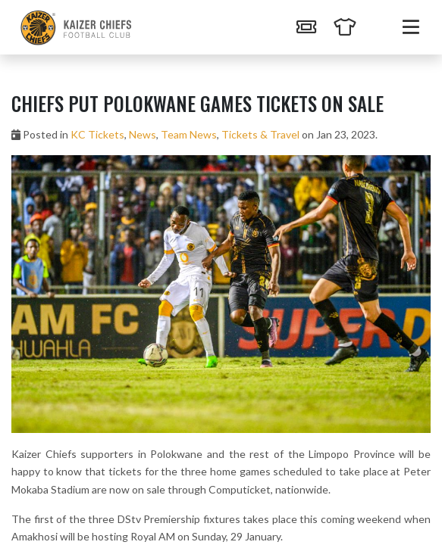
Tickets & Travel (260, 134)
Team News (189, 134)
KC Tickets (97, 134)
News (142, 134)
